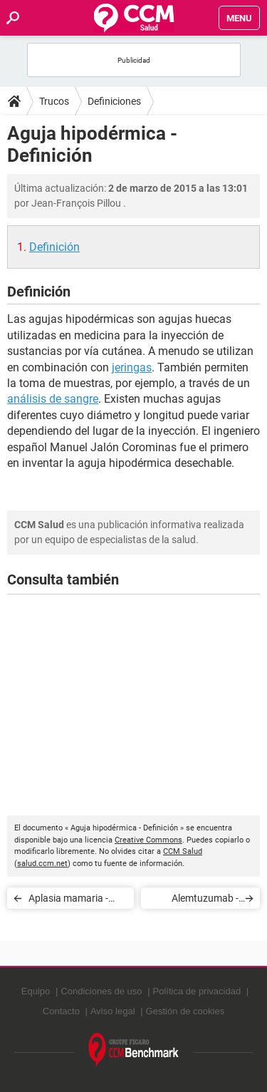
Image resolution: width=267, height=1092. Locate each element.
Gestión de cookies (185, 1011)
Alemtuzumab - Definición (205, 900)
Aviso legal (112, 1011)
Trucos (54, 101)
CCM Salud (182, 851)
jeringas (132, 367)
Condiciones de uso (101, 991)
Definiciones (114, 101)
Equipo (35, 991)
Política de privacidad (197, 991)
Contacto (61, 1011)
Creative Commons (148, 840)
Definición (54, 247)
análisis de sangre (52, 399)
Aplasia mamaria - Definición (68, 900)
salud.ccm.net (42, 863)
